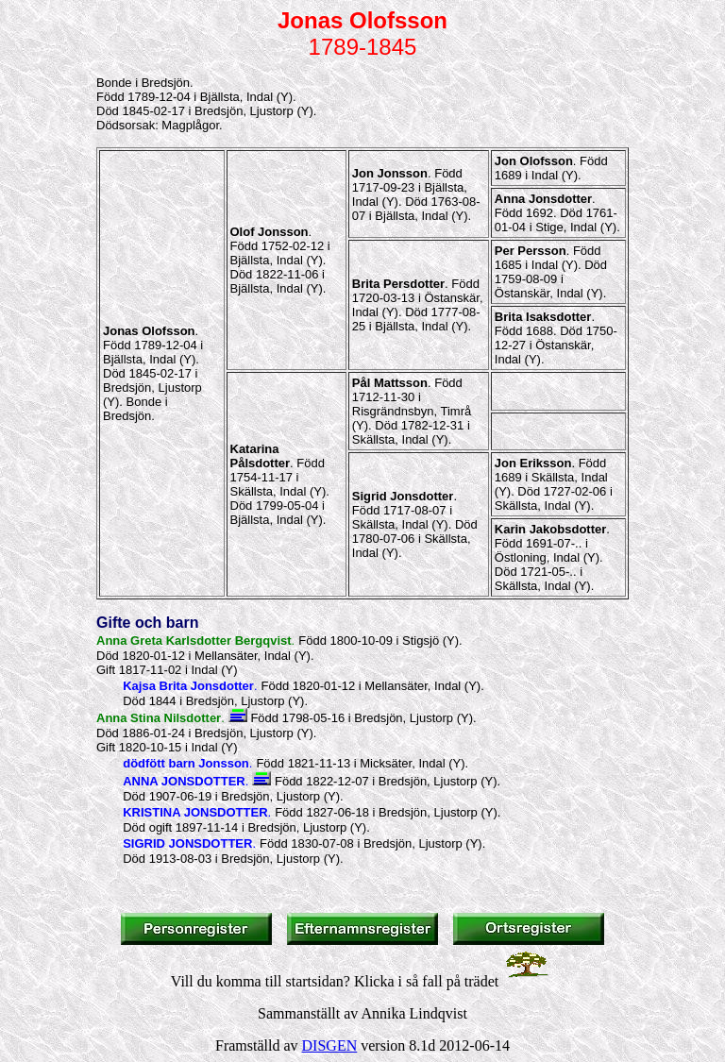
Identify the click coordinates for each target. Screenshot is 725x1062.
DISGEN (330, 1045)
